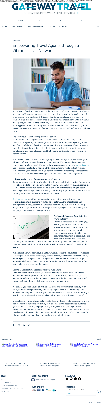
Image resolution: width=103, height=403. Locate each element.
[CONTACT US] (13, 391)
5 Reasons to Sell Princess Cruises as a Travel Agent (49, 364)
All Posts (5, 26)
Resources (51, 26)
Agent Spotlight (18, 26)
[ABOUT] (8, 379)
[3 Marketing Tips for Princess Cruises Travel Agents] (85, 351)
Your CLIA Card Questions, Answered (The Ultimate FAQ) (16, 364)
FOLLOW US (70, 376)
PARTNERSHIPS (38, 387)
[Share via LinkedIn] (24, 325)
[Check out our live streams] (47, 380)
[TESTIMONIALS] (11, 382)
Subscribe (70, 387)
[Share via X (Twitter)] (19, 325)
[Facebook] (67, 378)
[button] (98, 26)
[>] (99, 392)
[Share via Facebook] (14, 325)
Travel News (63, 26)
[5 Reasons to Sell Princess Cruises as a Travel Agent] (51, 351)
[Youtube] (71, 378)
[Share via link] (29, 325)
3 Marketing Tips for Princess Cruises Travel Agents (84, 364)
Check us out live (39, 376)
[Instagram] (79, 378)
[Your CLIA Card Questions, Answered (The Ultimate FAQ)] (17, 351)
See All (99, 339)
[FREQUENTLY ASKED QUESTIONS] (13, 388)
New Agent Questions (36, 26)
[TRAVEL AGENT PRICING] (11, 385)
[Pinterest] (75, 378)
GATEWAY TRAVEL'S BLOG (74, 390)
